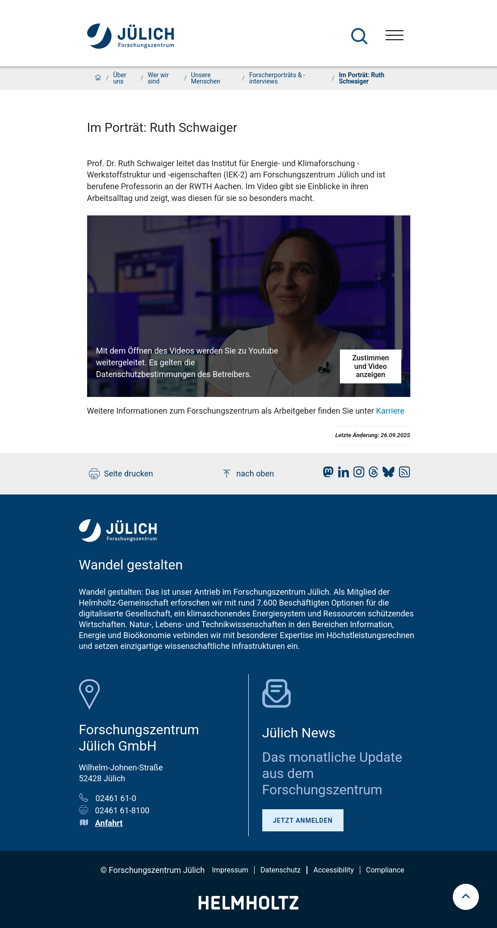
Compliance (385, 870)
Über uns (119, 78)
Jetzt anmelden (303, 820)
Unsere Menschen (205, 78)
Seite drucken (121, 473)
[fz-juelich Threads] (371, 474)
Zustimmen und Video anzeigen (370, 366)
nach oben (247, 473)
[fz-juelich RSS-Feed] (402, 474)
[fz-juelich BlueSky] (386, 474)
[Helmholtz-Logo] (248, 906)
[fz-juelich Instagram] (356, 474)
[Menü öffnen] (394, 36)
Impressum (230, 870)
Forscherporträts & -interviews (277, 78)
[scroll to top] (466, 897)
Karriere (390, 410)
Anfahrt (109, 823)
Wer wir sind (158, 78)
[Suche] (359, 36)
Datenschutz (280, 870)
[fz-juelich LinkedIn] (341, 474)
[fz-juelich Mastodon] (326, 474)
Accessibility (333, 870)
